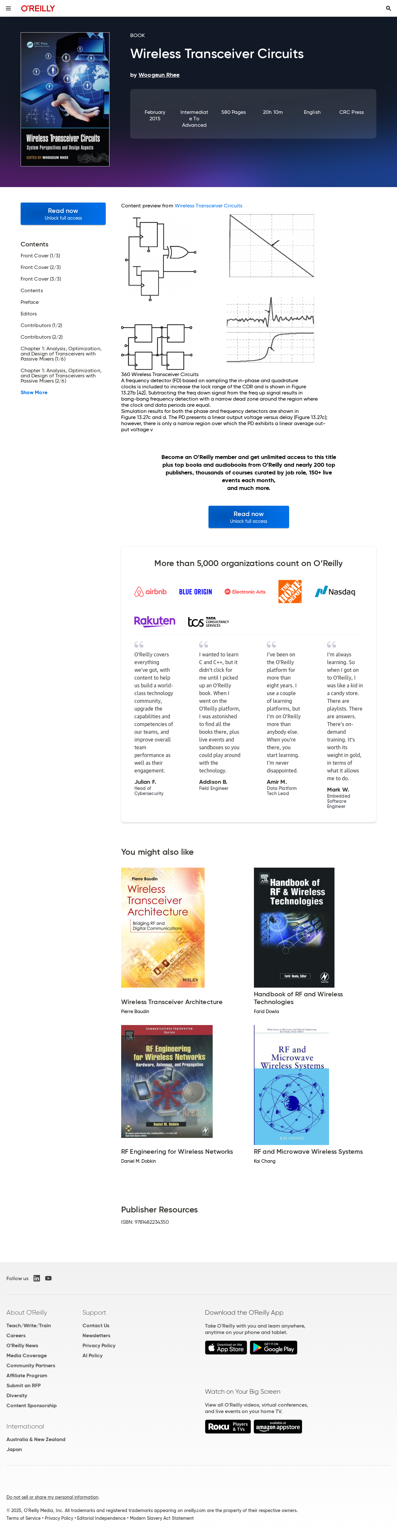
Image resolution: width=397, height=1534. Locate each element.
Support (94, 1312)
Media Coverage (26, 1355)
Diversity (16, 1395)
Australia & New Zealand (35, 1439)
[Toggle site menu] (8, 8)
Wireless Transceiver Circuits (208, 206)
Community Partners (30, 1365)
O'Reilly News (22, 1345)
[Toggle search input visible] (388, 8)
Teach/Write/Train (28, 1325)
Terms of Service (23, 1518)
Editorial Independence (101, 1518)
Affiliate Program (26, 1375)
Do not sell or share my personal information (52, 1497)
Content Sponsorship (31, 1405)
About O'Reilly (26, 1312)
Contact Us (95, 1325)
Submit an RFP (23, 1385)
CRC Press (351, 112)
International (25, 1426)
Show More (34, 392)
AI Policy (92, 1355)
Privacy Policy (98, 1345)
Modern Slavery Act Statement (162, 1518)
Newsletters (96, 1335)
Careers (15, 1335)
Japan (14, 1449)
